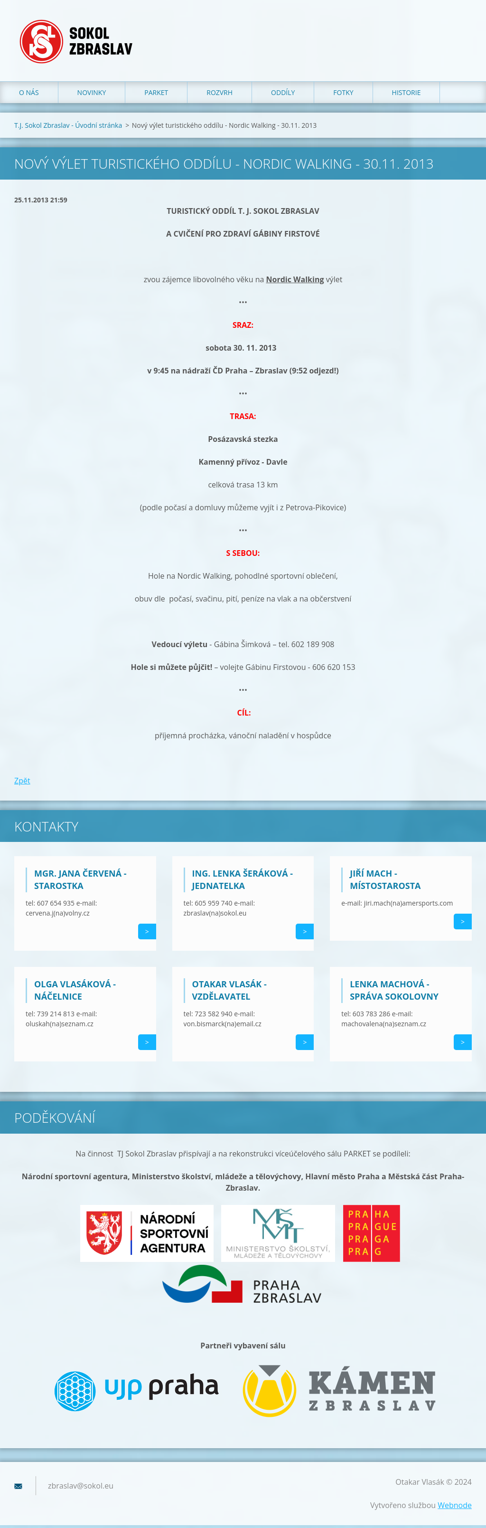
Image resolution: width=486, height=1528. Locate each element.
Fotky (343, 94)
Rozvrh (219, 94)
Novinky (91, 94)
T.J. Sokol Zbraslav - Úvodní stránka (68, 127)
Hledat (461, 27)
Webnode (455, 1508)
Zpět (22, 783)
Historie (406, 94)
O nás (29, 94)
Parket (156, 94)
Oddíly (283, 94)
